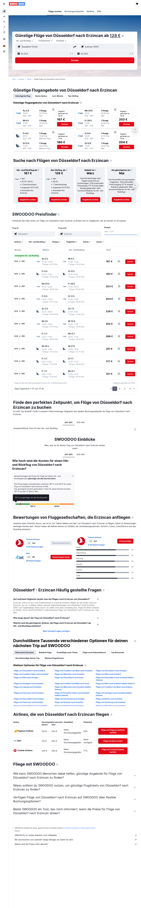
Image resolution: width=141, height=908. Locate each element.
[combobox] (61, 41)
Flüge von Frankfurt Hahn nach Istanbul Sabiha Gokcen (72, 694)
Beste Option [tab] (41, 96)
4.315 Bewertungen (34, 547)
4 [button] (130, 388)
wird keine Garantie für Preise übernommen (79, 828)
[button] (4, 4)
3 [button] (124, 388)
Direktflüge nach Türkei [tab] (67, 652)
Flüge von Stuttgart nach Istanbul (28, 683)
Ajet (28, 553)
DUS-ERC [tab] (81, 422)
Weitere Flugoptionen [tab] (54, 658)
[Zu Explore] (4, 32)
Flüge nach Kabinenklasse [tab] (94, 652)
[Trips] (4, 39)
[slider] (138, 234)
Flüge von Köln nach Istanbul (108, 674)
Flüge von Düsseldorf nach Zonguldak (30, 706)
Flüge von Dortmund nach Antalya (70, 699)
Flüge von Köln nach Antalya (26, 677)
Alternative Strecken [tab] (24, 652)
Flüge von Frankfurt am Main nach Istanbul (73, 671)
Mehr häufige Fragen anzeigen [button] (56, 631)
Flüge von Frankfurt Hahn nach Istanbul (31, 674)
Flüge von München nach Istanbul (69, 674)
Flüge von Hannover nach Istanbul (29, 693)
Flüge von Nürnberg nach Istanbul (110, 706)
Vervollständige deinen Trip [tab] (27, 658)
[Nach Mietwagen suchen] (4, 21)
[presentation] (122, 36)
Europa (21, 79)
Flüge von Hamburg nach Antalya (69, 706)
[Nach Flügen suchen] (4, 11)
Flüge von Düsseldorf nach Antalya (111, 671)
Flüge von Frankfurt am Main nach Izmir (72, 683)
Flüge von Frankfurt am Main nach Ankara (114, 687)
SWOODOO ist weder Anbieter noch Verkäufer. (76, 835)
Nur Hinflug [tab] (73, 96)
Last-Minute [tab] (57, 96)
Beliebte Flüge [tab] (45, 652)
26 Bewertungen (33, 561)
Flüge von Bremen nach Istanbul (69, 702)
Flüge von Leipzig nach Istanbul (27, 687)
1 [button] (114, 388)
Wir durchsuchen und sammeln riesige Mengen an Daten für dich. (76, 839)
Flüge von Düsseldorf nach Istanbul (29, 671)
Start (14, 79)
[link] (28, 199)
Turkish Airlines (33, 539)
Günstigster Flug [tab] (22, 96)
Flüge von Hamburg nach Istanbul (110, 702)
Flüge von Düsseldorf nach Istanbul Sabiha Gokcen (115, 678)
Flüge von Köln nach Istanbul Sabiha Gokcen (115, 683)
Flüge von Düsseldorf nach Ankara (29, 699)
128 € (115, 35)
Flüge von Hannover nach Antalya (28, 702)
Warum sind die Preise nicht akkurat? (76, 844)
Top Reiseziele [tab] (117, 652)
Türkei (29, 79)
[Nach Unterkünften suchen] (4, 16)
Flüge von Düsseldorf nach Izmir (69, 677)
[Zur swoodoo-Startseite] (17, 4)
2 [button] (119, 388)
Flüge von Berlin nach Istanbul (109, 699)
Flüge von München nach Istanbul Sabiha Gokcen (73, 688)
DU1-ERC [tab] (69, 422)
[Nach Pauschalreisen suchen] (4, 26)
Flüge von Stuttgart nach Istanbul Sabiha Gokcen (114, 694)
